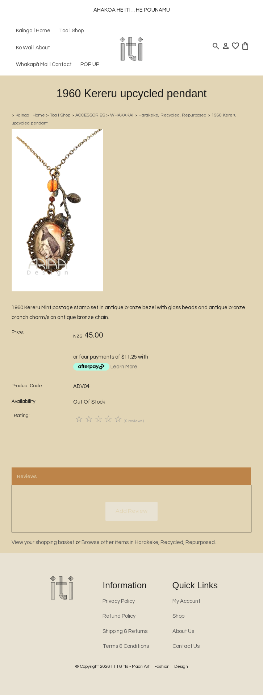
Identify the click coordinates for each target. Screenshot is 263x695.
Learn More (123, 366)
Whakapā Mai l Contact (44, 64)
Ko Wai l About (33, 47)
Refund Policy (119, 616)
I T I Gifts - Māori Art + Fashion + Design (149, 666)
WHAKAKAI (121, 115)
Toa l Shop (71, 30)
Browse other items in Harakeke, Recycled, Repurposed (148, 542)
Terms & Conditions (126, 646)
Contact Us (186, 646)
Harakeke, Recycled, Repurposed (172, 115)
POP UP (89, 64)
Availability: (24, 401)
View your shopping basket (43, 542)
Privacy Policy (119, 601)
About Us (183, 631)
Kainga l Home (33, 30)
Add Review (131, 511)
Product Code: (27, 385)
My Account (186, 601)
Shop (178, 616)
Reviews (27, 476)
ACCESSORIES (90, 115)
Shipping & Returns (125, 631)
